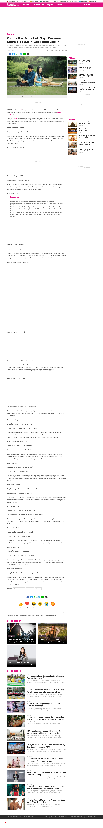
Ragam (50, 5)
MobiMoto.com (64, 1)
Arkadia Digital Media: (13, 1)
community (13, 659)
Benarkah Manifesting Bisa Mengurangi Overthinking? (86, 122)
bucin (16, 119)
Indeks (59, 5)
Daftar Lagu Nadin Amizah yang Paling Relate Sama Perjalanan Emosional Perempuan (36, 212)
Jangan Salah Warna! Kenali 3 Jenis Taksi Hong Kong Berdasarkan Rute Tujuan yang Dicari (45, 691)
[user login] (82, 5)
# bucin (38, 589)
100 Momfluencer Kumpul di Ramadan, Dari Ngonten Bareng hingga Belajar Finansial (44, 732)
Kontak (46, 817)
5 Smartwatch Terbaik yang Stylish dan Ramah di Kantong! (87, 150)
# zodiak (30, 589)
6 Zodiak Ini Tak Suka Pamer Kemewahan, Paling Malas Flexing (51, 640)
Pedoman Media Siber (76, 817)
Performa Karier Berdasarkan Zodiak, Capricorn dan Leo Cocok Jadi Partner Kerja (20, 663)
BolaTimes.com (45, 1)
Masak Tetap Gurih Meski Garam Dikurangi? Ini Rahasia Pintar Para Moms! (87, 136)
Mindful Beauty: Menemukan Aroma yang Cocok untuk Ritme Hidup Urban (46, 801)
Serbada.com (93, 1)
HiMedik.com (84, 1)
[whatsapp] (24, 54)
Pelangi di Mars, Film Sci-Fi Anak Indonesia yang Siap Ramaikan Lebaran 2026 (46, 746)
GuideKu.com (74, 1)
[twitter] (13, 54)
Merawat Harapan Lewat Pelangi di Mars (87, 129)
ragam (11, 636)
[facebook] (10, 54)
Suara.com (26, 1)
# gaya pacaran (19, 589)
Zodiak (19, 110)
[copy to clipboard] (28, 54)
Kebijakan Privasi (91, 817)
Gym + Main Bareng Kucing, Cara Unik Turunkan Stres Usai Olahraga (85, 68)
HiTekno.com (55, 1)
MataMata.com (35, 1)
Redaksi (53, 817)
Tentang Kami (62, 817)
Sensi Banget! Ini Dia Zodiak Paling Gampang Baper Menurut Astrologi (32, 201)
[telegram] (21, 54)
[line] (17, 54)
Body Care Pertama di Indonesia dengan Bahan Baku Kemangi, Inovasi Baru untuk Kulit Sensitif (46, 718)
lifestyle (43, 636)
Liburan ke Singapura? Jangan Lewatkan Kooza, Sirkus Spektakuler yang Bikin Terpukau (45, 787)
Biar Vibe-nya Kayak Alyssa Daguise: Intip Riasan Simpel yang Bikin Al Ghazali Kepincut (37, 207)
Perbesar (61, 59)
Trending (26, 5)
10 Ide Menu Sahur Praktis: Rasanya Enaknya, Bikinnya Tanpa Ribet (87, 143)
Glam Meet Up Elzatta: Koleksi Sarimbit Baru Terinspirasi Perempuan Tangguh (45, 759)
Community (39, 5)
